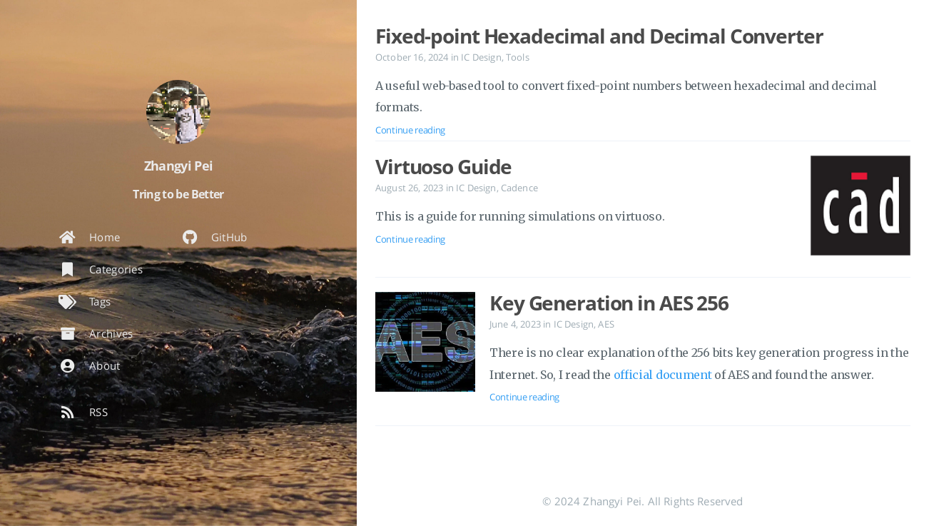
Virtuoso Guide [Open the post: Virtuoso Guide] (443, 166)
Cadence (519, 187)
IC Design (481, 57)
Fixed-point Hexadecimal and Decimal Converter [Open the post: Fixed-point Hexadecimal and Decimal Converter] (599, 35)
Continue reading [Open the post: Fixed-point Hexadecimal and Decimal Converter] (410, 129)
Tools (517, 57)
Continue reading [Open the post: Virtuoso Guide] (410, 239)
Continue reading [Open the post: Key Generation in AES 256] (524, 396)
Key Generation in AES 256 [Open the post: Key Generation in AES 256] (609, 302)
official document (663, 375)
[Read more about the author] (178, 112)
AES (606, 324)
